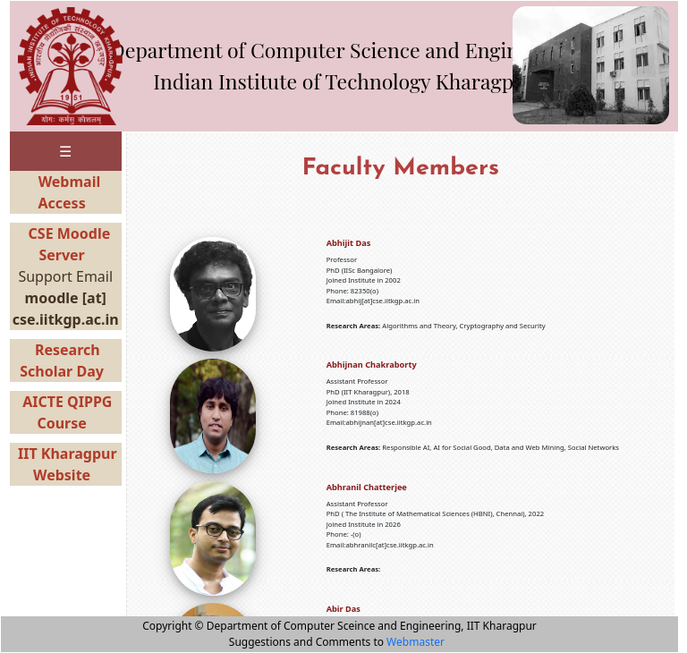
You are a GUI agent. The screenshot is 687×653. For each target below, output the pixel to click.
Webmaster (415, 641)
